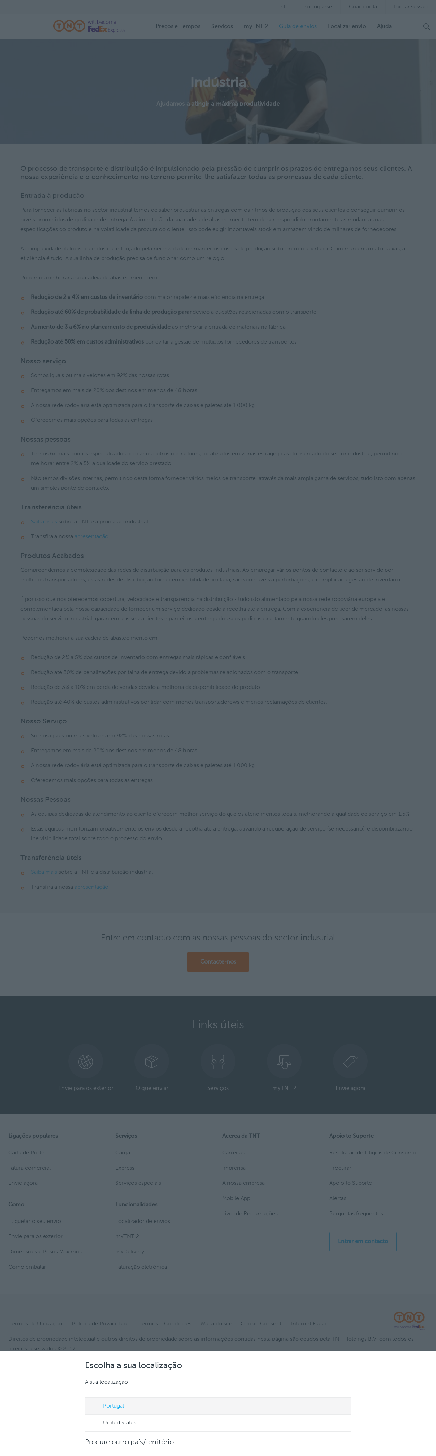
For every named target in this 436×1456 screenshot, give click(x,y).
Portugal (107, 1406)
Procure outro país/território (129, 1442)
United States (113, 1423)
